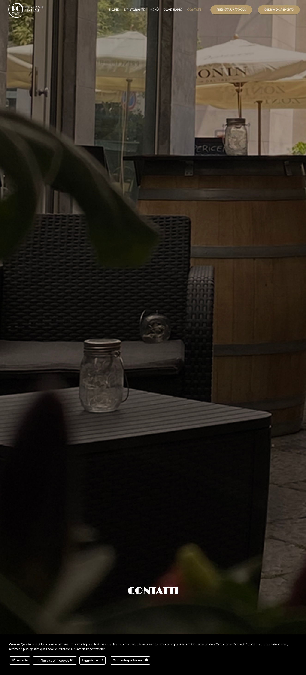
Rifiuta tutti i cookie (54, 660)
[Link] (25, 9)
